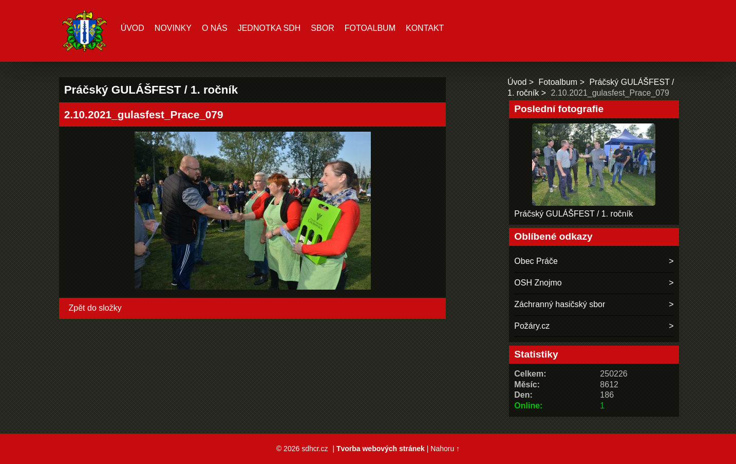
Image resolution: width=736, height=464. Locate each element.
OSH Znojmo (537, 282)
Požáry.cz (532, 326)
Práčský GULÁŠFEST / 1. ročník (573, 213)
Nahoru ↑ (445, 448)
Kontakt (425, 28)
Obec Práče (535, 261)
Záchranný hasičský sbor (559, 304)
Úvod (132, 28)
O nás (215, 28)
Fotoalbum (370, 28)
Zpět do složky (95, 308)
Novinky (173, 28)
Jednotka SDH (269, 28)
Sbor (322, 28)
